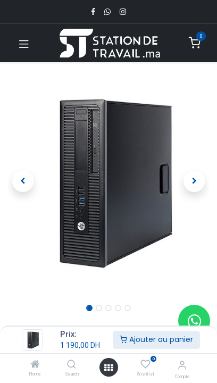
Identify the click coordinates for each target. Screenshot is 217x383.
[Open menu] (108, 367)
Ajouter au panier (156, 339)
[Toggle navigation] (23, 43)
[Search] (71, 365)
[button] (23, 181)
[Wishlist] (145, 364)
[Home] (35, 365)
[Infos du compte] (182, 365)
